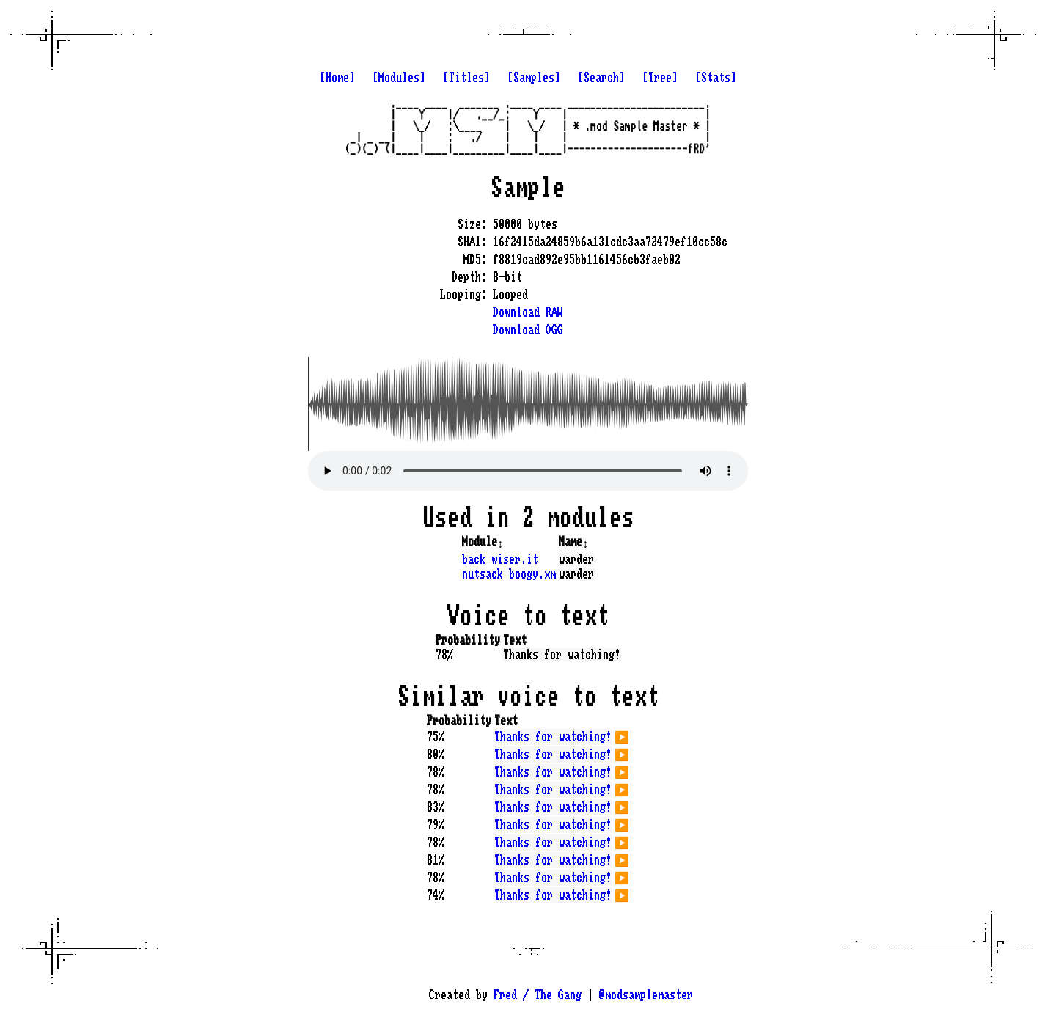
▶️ (622, 735)
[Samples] (533, 78)
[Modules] (399, 78)
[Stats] (715, 78)
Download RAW (528, 312)
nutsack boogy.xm (509, 574)
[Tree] (660, 78)
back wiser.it (500, 559)
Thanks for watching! (553, 737)
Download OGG (528, 330)
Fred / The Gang (538, 995)
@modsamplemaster (646, 995)
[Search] (601, 78)
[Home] (337, 78)
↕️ (500, 542)
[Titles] (466, 78)
